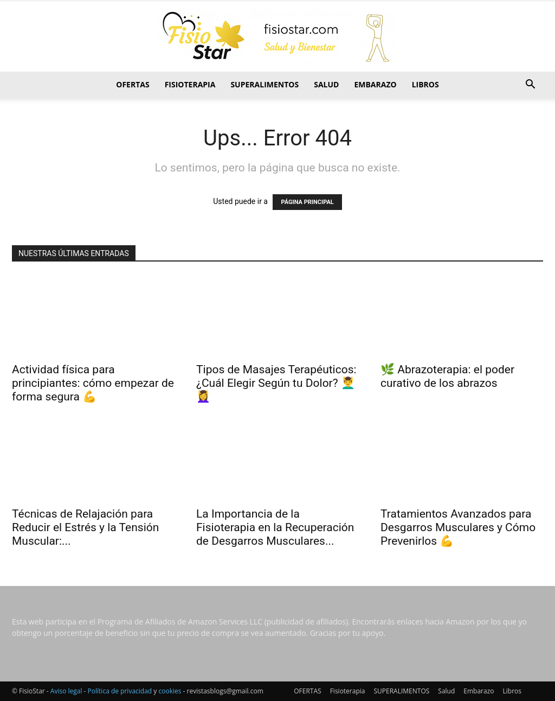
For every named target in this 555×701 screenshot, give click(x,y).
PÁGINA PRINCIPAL (307, 202)
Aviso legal (66, 691)
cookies (169, 691)
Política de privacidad (120, 691)
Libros (425, 84)
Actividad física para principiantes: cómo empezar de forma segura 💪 (93, 383)
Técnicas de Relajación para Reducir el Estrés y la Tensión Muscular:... (85, 527)
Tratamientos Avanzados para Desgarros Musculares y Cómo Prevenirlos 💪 (457, 527)
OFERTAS (132, 84)
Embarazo (375, 84)
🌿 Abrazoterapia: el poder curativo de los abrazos (447, 376)
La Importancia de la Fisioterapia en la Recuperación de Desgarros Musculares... (275, 527)
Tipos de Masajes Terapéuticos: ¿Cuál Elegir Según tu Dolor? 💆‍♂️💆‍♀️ (276, 383)
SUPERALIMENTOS (264, 84)
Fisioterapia (190, 84)
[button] (530, 85)
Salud (326, 84)
